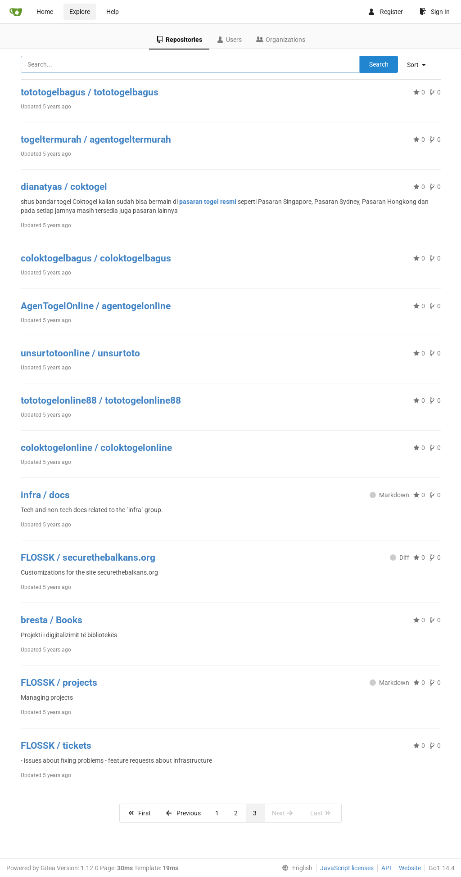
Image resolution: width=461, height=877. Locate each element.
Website (410, 868)
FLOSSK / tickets (56, 745)
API (386, 868)
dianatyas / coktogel (64, 186)
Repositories (179, 39)
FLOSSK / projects (59, 682)
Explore (79, 11)
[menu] (419, 65)
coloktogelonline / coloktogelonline (96, 447)
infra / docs (45, 495)
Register (385, 11)
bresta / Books (51, 620)
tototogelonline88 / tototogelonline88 (101, 400)
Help (112, 11)
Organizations (280, 39)
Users (229, 39)
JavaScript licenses (347, 868)
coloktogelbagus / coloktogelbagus (96, 258)
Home (44, 11)
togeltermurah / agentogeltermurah (96, 139)
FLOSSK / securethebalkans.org (88, 557)
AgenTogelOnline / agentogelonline (96, 306)
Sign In (434, 11)
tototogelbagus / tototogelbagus (89, 92)
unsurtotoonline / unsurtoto (80, 353)
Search (379, 64)
